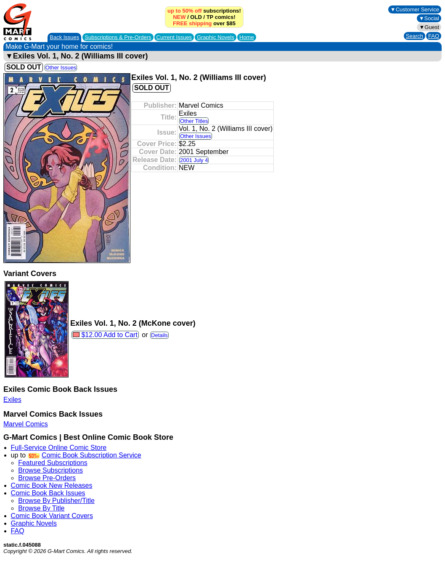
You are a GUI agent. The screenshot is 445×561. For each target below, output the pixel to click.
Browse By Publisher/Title (56, 500)
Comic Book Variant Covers (52, 515)
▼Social (429, 18)
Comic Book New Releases (52, 485)
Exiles (12, 399)
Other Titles (194, 121)
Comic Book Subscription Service (91, 455)
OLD (195, 17)
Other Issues (61, 67)
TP (210, 17)
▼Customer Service (414, 9)
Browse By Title (41, 508)
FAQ (433, 36)
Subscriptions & (118, 37)
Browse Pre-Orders (47, 477)
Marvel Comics (25, 424)
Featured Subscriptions (52, 462)
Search (414, 36)
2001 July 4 (194, 160)
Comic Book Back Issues (48, 493)
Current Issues (174, 37)
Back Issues (64, 37)
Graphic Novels (215, 37)
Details (159, 335)
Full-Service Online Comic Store (59, 447)
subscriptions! (204, 11)
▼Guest (429, 27)
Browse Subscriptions (50, 470)
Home (246, 37)
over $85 (204, 23)
